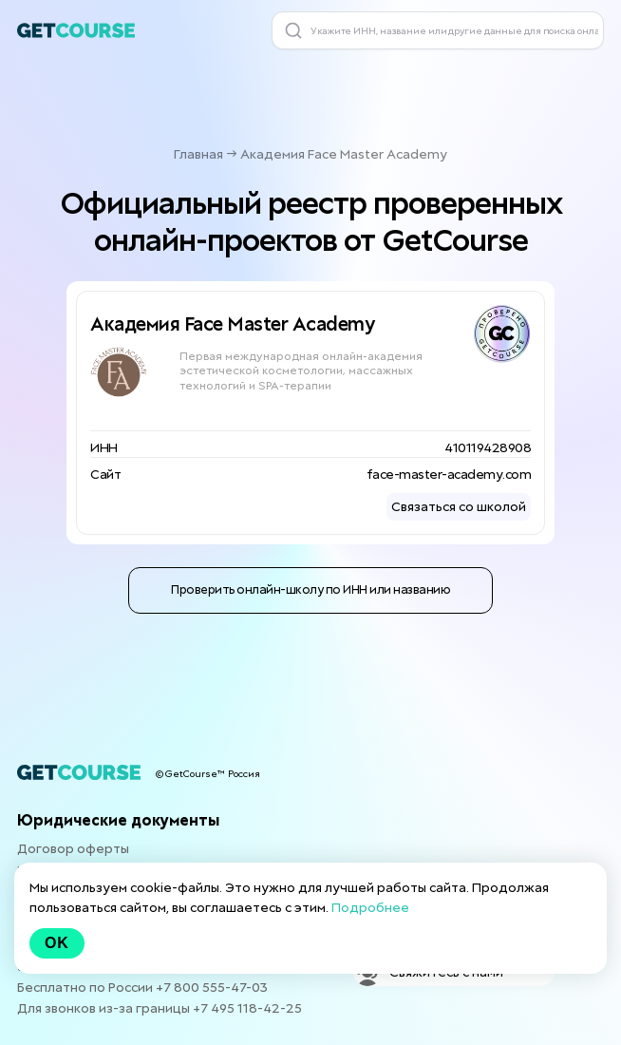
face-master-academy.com (449, 474)
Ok (57, 943)
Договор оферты (73, 848)
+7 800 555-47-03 (212, 987)
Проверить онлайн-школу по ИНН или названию (310, 589)
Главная (198, 153)
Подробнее (370, 907)
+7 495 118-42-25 (247, 1007)
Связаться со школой (458, 506)
